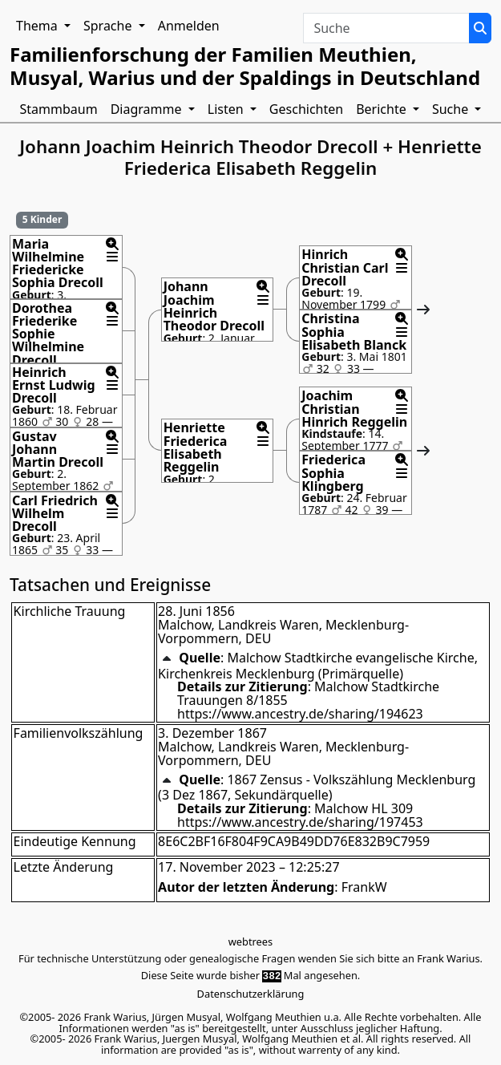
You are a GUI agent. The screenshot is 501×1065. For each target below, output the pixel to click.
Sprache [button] (109, 25)
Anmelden (189, 25)
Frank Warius (448, 958)
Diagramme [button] (148, 109)
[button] (112, 243)
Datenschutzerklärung (251, 993)
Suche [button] (451, 109)
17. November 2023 (217, 867)
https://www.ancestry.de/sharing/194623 (300, 714)
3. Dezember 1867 (212, 733)
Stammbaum (59, 109)
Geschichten (306, 109)
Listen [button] (227, 109)
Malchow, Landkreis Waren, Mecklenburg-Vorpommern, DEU (283, 631)
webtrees (250, 941)
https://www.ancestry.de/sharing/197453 (300, 822)
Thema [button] (38, 25)
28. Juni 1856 (196, 611)
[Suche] (480, 28)
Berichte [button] (383, 109)
